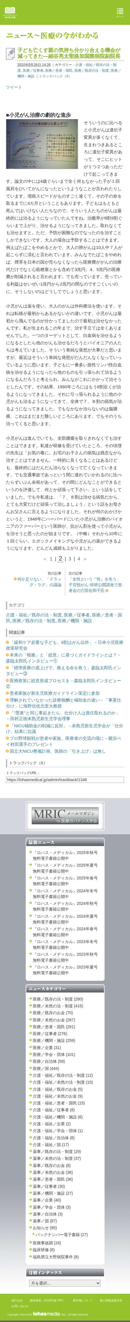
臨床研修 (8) (44, 1249)
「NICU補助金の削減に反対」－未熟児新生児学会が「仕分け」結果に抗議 (64, 728)
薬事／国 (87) (45, 1221)
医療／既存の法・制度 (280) (58, 999)
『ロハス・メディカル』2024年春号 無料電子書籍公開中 (65, 932)
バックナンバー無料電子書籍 (10, 12)
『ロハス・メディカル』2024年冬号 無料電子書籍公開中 (65, 894)
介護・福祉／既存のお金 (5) (58, 1089)
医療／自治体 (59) (49, 1061)
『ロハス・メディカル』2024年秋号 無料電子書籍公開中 (65, 906)
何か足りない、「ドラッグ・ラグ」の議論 (39, 582)
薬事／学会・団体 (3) (52, 1207)
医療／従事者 (33, 71)
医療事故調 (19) (47, 1243)
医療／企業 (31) (47, 1047)
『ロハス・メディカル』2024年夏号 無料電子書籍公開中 (65, 919)
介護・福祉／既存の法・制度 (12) (63, 1075)
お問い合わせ (20, 1306)
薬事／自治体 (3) (48, 1214)
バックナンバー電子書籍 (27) (62, 1234)
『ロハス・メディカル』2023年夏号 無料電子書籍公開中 (65, 970)
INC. (50, 1314)
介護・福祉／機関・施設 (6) (58, 1117)
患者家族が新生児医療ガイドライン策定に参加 (55, 693)
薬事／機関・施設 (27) (53, 1193)
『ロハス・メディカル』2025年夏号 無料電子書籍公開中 (65, 868)
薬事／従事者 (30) (49, 1186)
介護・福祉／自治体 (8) (54, 1138)
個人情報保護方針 (111, 1300)
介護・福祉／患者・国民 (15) (59, 1103)
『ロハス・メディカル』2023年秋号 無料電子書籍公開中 (65, 957)
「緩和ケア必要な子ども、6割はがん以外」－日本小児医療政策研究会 (64, 645)
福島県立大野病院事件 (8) (56, 1257)
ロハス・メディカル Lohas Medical (66, 12)
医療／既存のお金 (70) (53, 1012)
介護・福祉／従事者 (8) (54, 1110)
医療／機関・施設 (75, 620)
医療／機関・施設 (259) (54, 1040)
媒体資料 (35, 1300)
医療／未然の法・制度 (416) (58, 1006)
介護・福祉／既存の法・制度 (34, 614)
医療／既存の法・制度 (92, 71)
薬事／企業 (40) (47, 1200)
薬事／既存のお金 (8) (52, 1165)
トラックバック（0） (55, 76)
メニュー (120, 12)
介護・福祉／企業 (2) (52, 1124)
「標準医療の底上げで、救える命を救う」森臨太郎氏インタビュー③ (63, 670)
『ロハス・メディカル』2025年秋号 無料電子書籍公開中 (65, 855)
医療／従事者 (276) (50, 1033)
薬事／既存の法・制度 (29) (57, 1151)
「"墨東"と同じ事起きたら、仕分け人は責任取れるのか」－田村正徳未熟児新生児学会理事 (63, 715)
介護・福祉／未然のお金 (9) (58, 1096)
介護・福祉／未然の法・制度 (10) (63, 1082)
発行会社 (17, 1300)
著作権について (83, 1300)
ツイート (14, 87)
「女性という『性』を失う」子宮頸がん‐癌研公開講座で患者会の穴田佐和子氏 (95, 585)
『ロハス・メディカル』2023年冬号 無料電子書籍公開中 (65, 944)
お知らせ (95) (45, 1227)
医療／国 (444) (46, 1068)
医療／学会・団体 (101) (54, 1054)
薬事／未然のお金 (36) (53, 1172)
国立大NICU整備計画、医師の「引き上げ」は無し (58, 751)
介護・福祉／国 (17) (51, 1144)
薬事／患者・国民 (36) (53, 1179)
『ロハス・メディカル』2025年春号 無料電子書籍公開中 (65, 881)
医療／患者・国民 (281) (54, 1026)
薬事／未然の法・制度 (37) (57, 1158)
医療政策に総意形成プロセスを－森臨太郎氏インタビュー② (63, 683)
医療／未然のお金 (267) (54, 1020)
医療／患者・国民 (59, 71)
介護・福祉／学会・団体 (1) (58, 1130)
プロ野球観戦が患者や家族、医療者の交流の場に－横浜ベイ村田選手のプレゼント (63, 741)
